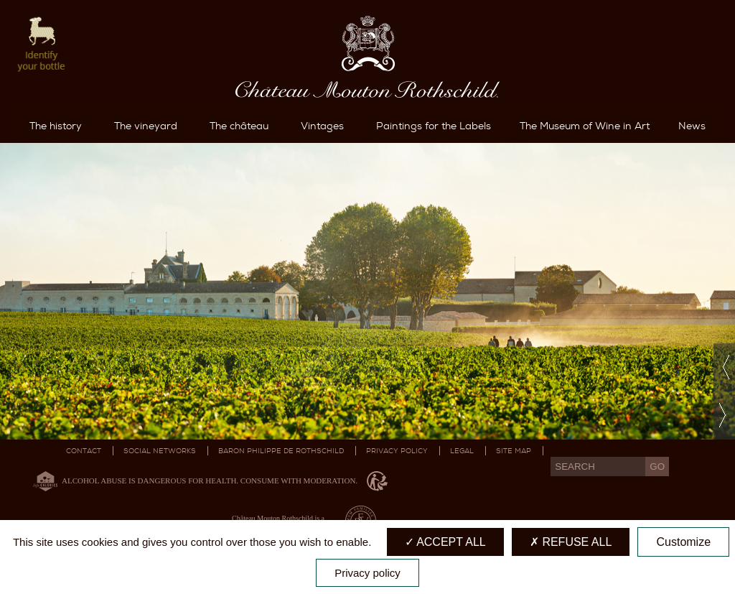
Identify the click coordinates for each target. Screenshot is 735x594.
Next (724, 415)
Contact (83, 450)
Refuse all (571, 542)
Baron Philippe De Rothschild (281, 450)
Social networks (159, 450)
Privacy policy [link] (367, 573)
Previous (724, 367)
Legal (462, 450)
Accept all (445, 542)
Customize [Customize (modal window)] (683, 542)
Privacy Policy (397, 450)
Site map (513, 450)
